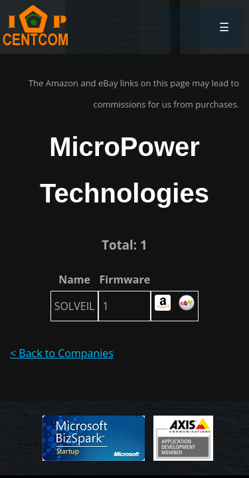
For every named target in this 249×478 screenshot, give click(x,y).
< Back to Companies (62, 353)
